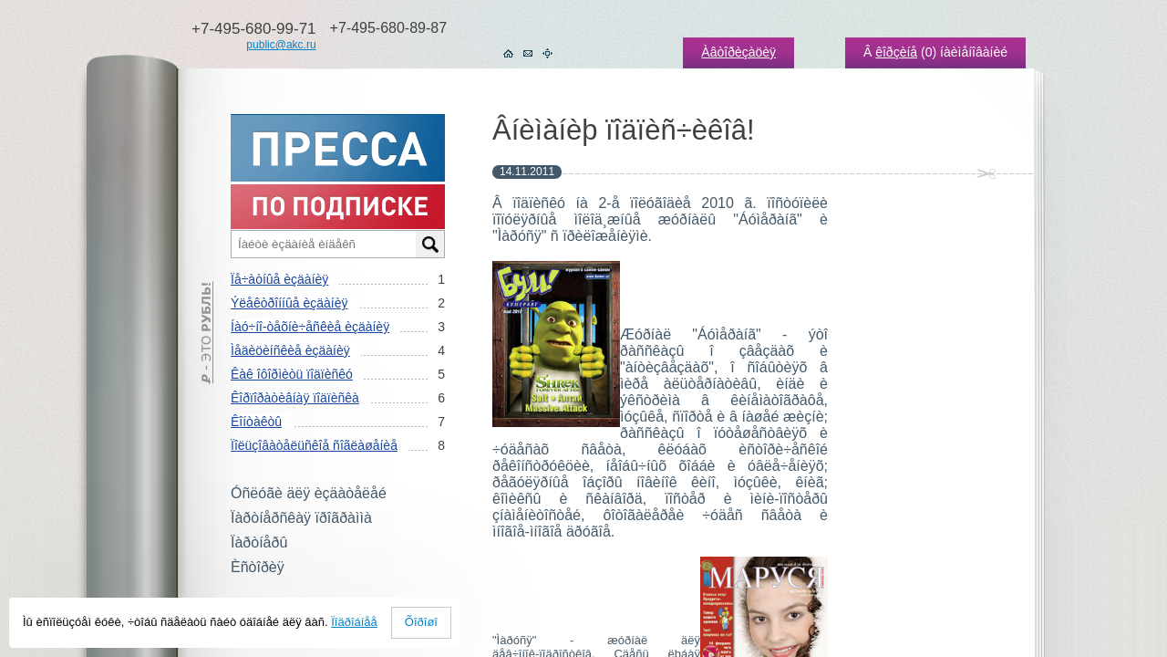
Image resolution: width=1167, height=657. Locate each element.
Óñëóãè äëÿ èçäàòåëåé (309, 493)
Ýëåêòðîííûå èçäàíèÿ (289, 303)
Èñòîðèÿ (257, 567)
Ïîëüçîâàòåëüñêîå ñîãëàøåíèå (314, 445)
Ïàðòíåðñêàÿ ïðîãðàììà (301, 518)
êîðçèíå (896, 52)
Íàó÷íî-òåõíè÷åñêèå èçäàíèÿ (310, 326)
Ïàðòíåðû (259, 542)
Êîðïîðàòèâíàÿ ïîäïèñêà (295, 398)
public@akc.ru (280, 44)
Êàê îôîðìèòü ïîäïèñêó (292, 374)
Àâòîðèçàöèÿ (738, 52)
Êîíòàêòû (256, 421)
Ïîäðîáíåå (354, 622)
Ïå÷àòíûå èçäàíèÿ (279, 279)
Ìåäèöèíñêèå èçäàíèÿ (290, 350)
